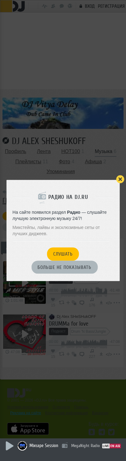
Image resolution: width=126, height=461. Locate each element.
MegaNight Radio (85, 445)
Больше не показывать (64, 267)
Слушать (63, 254)
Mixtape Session (43, 445)
